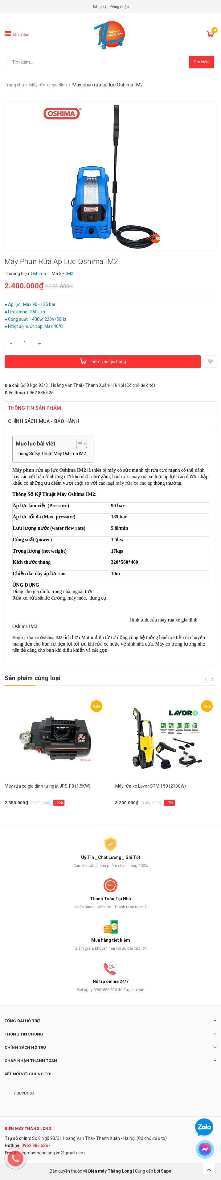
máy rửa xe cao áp (134, 483)
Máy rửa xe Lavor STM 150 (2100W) (150, 786)
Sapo (166, 1171)
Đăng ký (99, 7)
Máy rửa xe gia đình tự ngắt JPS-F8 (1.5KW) (47, 786)
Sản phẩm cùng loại (33, 678)
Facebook (24, 1093)
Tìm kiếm (202, 62)
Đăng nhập (119, 7)
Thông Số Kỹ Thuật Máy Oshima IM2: (51, 453)
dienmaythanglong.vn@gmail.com (51, 1152)
